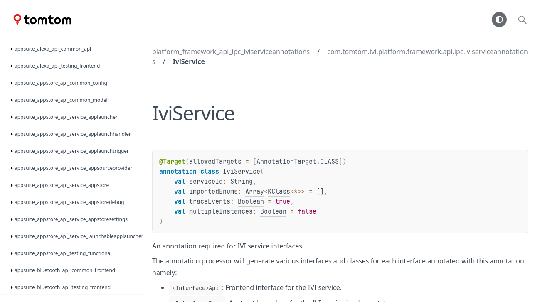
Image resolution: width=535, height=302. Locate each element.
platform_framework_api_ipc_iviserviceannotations (231, 51)
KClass (279, 191)
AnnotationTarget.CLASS (297, 161)
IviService (189, 61)
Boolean (251, 201)
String (241, 181)
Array (254, 191)
